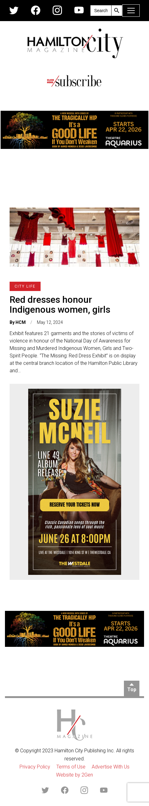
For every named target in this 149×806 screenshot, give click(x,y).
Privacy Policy (35, 767)
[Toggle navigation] (131, 10)
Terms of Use (70, 767)
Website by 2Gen (74, 775)
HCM (20, 322)
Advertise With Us (110, 767)
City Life (25, 286)
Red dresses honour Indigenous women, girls (60, 304)
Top (131, 689)
